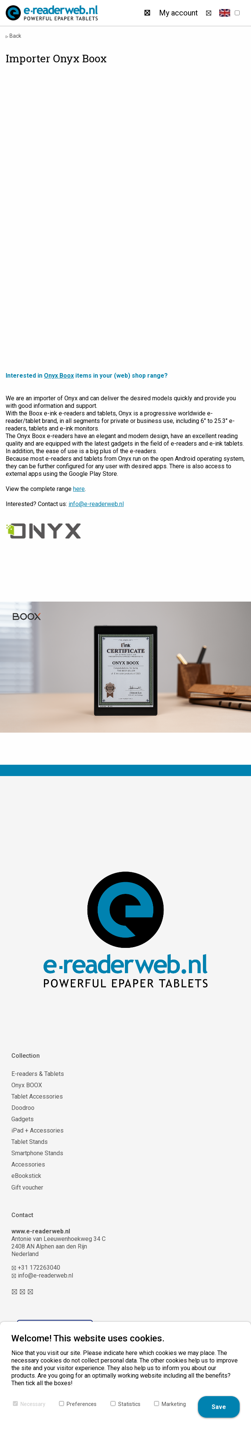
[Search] (147, 13)
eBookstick (26, 1175)
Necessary (32, 1404)
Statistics (129, 1404)
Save (219, 1406)
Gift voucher (27, 1187)
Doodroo (22, 1107)
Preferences (82, 1404)
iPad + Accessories (37, 1130)
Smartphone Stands (37, 1153)
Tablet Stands (29, 1141)
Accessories (28, 1164)
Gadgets (22, 1119)
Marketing (174, 1404)
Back (13, 36)
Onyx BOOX (26, 1085)
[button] (224, 13)
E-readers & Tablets (37, 1073)
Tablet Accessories (37, 1096)
